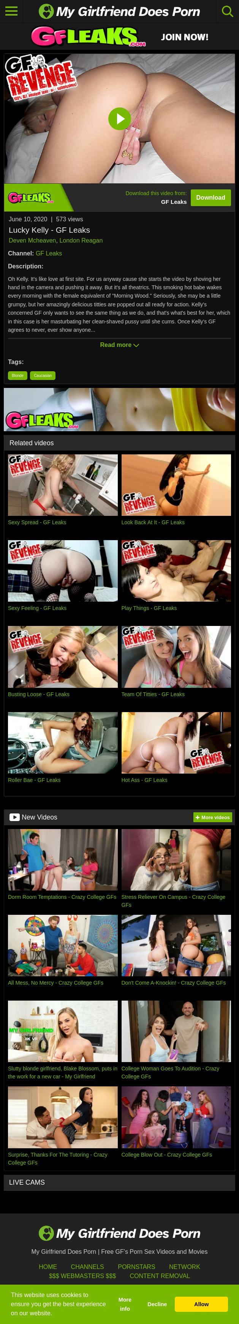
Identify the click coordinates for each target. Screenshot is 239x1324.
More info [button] (125, 1304)
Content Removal (160, 1276)
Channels (87, 1267)
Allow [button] (201, 1304)
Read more (119, 345)
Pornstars (136, 1267)
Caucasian (43, 376)
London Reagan (81, 240)
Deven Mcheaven (32, 240)
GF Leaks (49, 253)
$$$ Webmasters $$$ (82, 1276)
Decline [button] (157, 1304)
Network (184, 1267)
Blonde (18, 376)
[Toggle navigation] (11, 11)
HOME (48, 1267)
